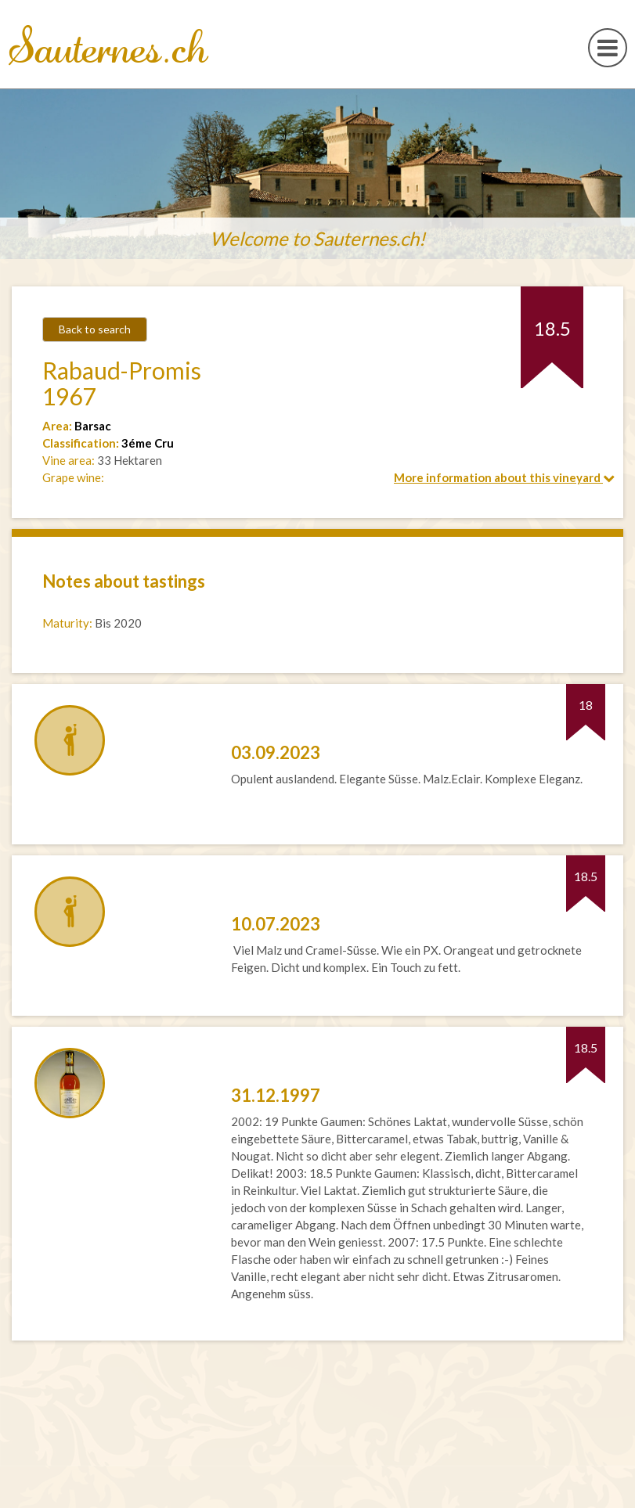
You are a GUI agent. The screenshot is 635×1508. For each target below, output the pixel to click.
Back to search (95, 329)
